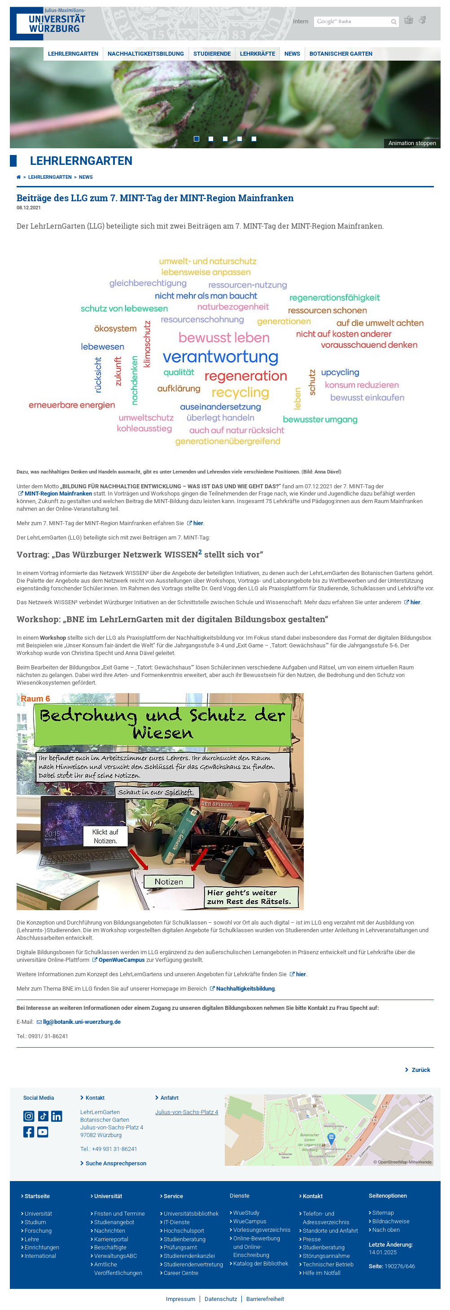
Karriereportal (109, 1240)
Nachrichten (108, 1231)
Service (171, 1197)
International (38, 1256)
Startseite (35, 1197)
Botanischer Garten (341, 53)
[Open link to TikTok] (43, 1116)
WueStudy (244, 1213)
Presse (310, 1240)
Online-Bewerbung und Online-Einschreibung (255, 1247)
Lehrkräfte (257, 53)
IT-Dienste (175, 1223)
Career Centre (179, 1274)
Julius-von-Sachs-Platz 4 (186, 1112)
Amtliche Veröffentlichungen (116, 1269)
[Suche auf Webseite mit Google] (356, 22)
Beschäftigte (109, 1248)
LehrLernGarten (73, 53)
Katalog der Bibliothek (259, 1264)
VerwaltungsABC (114, 1256)
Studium (33, 1223)
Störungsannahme (324, 1256)
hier (198, 523)
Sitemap (381, 1213)
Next (425, 97)
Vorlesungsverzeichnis (260, 1230)
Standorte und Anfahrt (328, 1231)
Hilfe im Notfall (320, 1274)
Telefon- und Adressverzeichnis (324, 1218)
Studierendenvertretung (190, 1265)
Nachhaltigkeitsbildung (146, 53)
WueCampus (248, 1222)
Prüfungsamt (178, 1248)
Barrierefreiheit (265, 1299)
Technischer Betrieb (326, 1265)
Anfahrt (170, 1098)
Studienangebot (112, 1223)
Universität (36, 1214)
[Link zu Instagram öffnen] (29, 1116)
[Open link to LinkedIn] (57, 1116)
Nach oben (384, 1230)
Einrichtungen (40, 1248)
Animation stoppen (412, 143)
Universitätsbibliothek (189, 1214)
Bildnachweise (389, 1222)
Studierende (212, 53)
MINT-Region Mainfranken (58, 493)
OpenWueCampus (122, 959)
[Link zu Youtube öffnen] (43, 1132)
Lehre (30, 1240)
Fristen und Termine (118, 1214)
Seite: (376, 1266)
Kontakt (95, 1098)
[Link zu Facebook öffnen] (29, 1132)
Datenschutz (221, 1299)
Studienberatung (182, 1240)
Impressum (180, 1299)
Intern (300, 21)
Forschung (36, 1231)
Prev (25, 97)
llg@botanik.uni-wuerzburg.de (82, 1021)
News (292, 53)
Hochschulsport (182, 1231)
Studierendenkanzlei (187, 1256)
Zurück (420, 1070)
